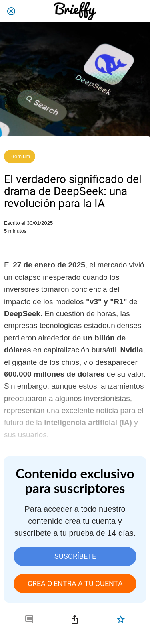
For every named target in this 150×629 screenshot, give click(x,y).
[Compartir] (74, 619)
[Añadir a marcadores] (120, 619)
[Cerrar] (11, 11)
